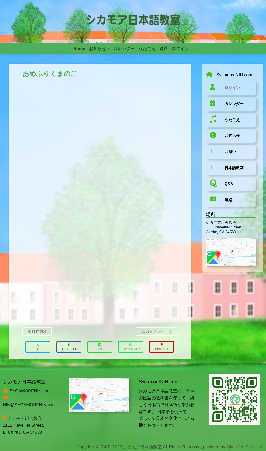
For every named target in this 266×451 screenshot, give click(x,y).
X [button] (37, 347)
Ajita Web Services (244, 447)
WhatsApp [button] (132, 347)
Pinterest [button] (163, 347)
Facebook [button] (70, 347)
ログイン (232, 88)
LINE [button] (100, 347)
